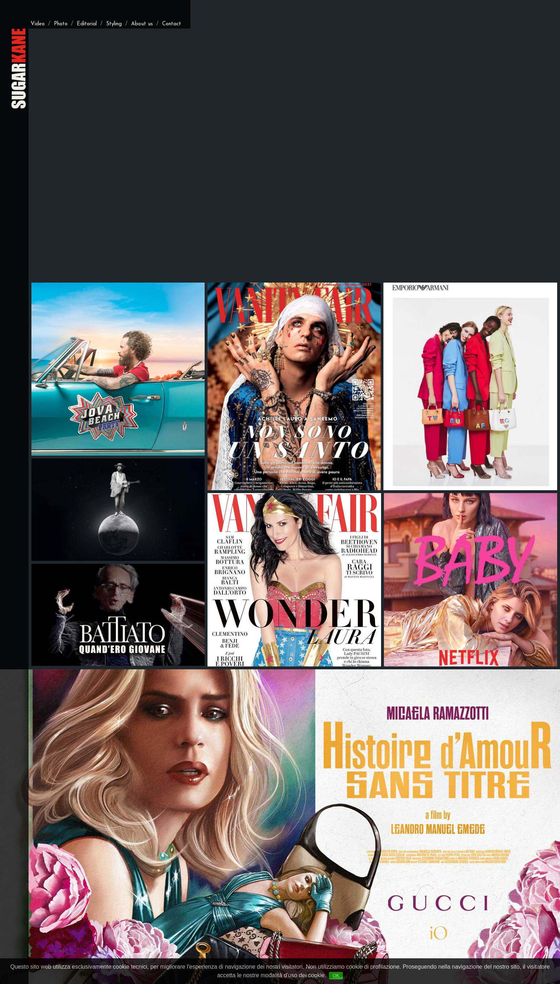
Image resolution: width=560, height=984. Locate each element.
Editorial (87, 24)
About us (142, 24)
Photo (61, 24)
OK (335, 975)
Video (38, 24)
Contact (171, 24)
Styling (114, 24)
